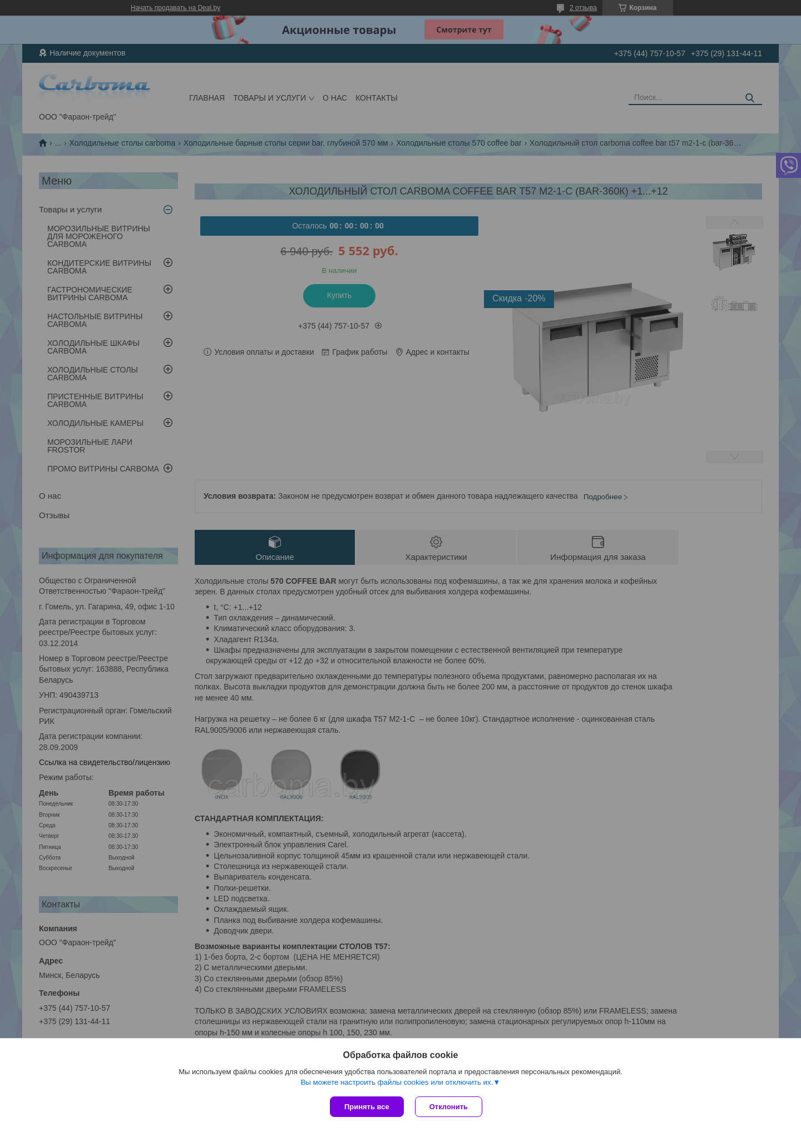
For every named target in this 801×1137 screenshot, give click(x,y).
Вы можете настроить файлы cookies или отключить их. (396, 1082)
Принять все (366, 1107)
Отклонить (448, 1107)
